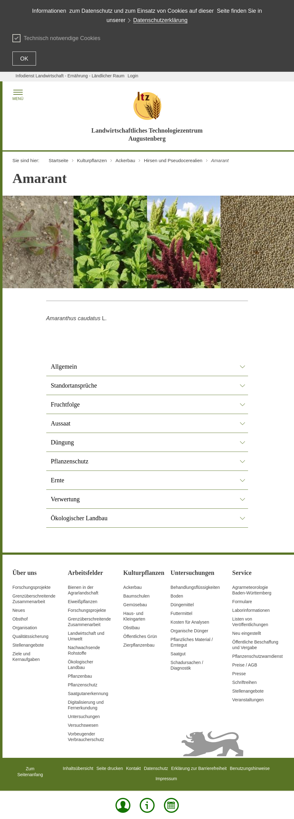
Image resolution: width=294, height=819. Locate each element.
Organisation (24, 627)
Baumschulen (136, 596)
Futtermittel (181, 613)
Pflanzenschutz (82, 684)
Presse (239, 673)
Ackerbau (132, 587)
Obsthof (20, 619)
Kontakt (133, 768)
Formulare (242, 601)
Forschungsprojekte (31, 587)
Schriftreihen (244, 682)
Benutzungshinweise (249, 768)
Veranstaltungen (248, 699)
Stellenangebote (28, 645)
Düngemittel (182, 604)
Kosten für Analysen (189, 622)
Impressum (166, 778)
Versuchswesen (83, 725)
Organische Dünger (189, 630)
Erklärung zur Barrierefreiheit (199, 768)
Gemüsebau (135, 604)
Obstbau (131, 627)
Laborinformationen (251, 610)
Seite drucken (109, 768)
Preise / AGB (244, 664)
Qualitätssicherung (30, 636)
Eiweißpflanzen (82, 601)
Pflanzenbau (80, 676)
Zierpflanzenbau (138, 645)
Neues (18, 610)
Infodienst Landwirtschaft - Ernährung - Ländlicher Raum (70, 75)
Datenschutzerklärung (160, 20)
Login (133, 75)
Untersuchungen (84, 716)
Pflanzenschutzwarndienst (257, 656)
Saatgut (177, 653)
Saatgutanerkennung (88, 693)
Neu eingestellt (246, 633)
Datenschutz (156, 768)
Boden (176, 596)
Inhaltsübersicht (78, 768)
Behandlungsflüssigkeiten (195, 587)
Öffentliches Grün (140, 636)
